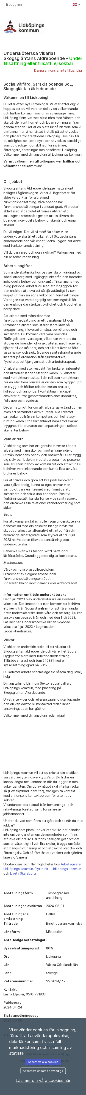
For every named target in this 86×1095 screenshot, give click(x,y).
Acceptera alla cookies (43, 1062)
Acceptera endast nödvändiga (43, 1071)
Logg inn (14, 4)
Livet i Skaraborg (23, 873)
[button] (77, 4)
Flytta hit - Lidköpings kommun (58, 869)
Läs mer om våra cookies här (43, 1080)
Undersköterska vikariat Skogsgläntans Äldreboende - (42, 58)
